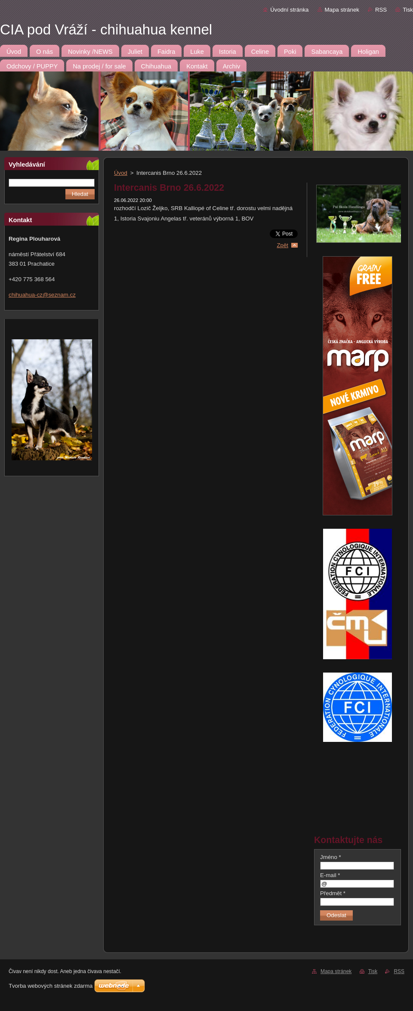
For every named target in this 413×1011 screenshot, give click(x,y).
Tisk (408, 9)
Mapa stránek (342, 9)
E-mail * (330, 875)
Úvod (120, 173)
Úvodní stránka (289, 9)
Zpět (282, 245)
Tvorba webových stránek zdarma (50, 986)
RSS (381, 9)
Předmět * (332, 893)
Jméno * (330, 857)
